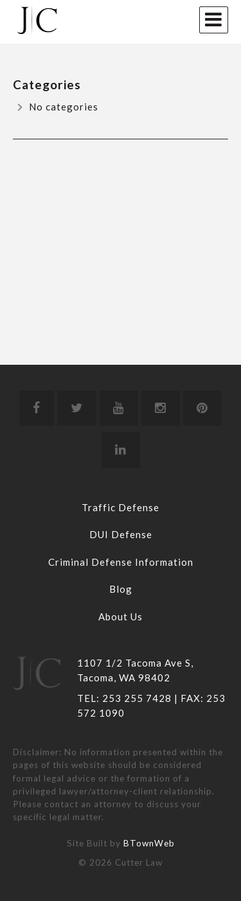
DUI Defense (120, 534)
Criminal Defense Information (120, 562)
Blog (120, 589)
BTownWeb (149, 843)
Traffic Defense (120, 507)
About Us (120, 616)
